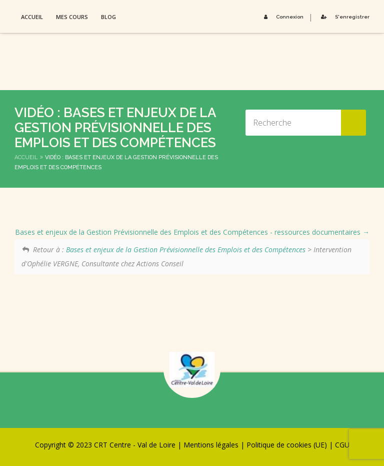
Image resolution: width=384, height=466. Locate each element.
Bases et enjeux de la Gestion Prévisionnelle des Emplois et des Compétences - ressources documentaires (192, 232)
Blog (108, 17)
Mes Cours (72, 17)
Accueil (32, 17)
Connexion (282, 17)
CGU (342, 444)
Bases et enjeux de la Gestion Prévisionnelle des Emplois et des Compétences (186, 249)
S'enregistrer (344, 17)
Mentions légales (211, 444)
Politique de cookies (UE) (286, 444)
